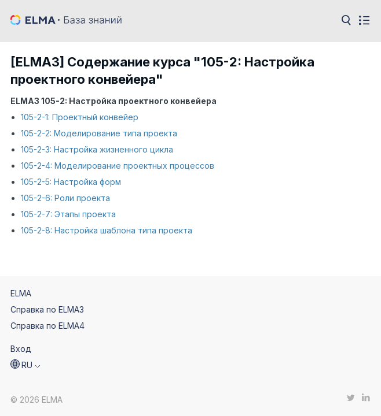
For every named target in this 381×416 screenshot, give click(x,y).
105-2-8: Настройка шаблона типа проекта (106, 230)
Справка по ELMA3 (47, 309)
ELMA (20, 293)
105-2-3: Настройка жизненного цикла (97, 149)
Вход (20, 349)
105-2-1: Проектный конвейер (79, 117)
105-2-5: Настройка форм (71, 182)
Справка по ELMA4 (47, 325)
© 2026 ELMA (36, 399)
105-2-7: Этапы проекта (68, 214)
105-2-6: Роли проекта (65, 198)
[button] (25, 365)
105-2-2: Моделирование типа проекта (99, 133)
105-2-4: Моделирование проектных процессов (117, 165)
